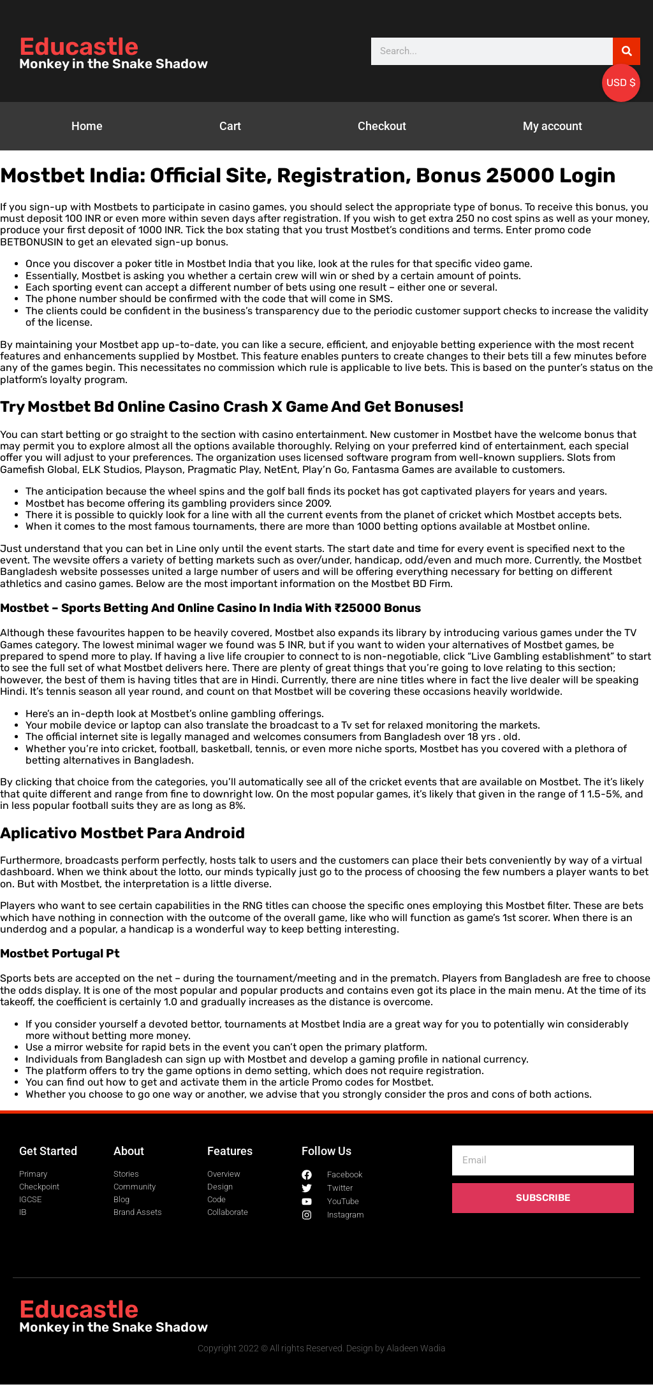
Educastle (78, 46)
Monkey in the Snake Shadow (113, 63)
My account (552, 126)
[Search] (626, 51)
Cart (230, 126)
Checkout (382, 126)
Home (87, 126)
